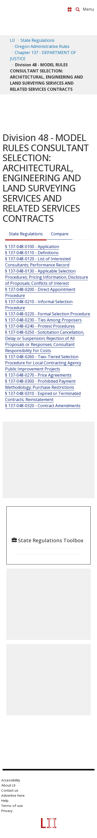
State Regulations (37, 40)
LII (12, 40)
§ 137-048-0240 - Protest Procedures (40, 326)
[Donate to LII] (69, 9)
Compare (59, 234)
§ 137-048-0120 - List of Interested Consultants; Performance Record (38, 262)
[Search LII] (77, 9)
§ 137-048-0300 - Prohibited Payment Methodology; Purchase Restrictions (40, 384)
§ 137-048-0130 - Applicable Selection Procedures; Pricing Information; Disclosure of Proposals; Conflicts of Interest (46, 277)
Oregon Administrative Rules (42, 46)
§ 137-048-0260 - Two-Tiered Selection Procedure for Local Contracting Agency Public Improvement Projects (43, 363)
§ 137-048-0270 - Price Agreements (38, 375)
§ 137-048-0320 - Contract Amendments (42, 405)
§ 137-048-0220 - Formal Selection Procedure (47, 314)
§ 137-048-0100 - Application (32, 246)
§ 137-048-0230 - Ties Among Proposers (43, 320)
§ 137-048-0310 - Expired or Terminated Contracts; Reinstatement (43, 396)
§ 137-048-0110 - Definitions (32, 252)
